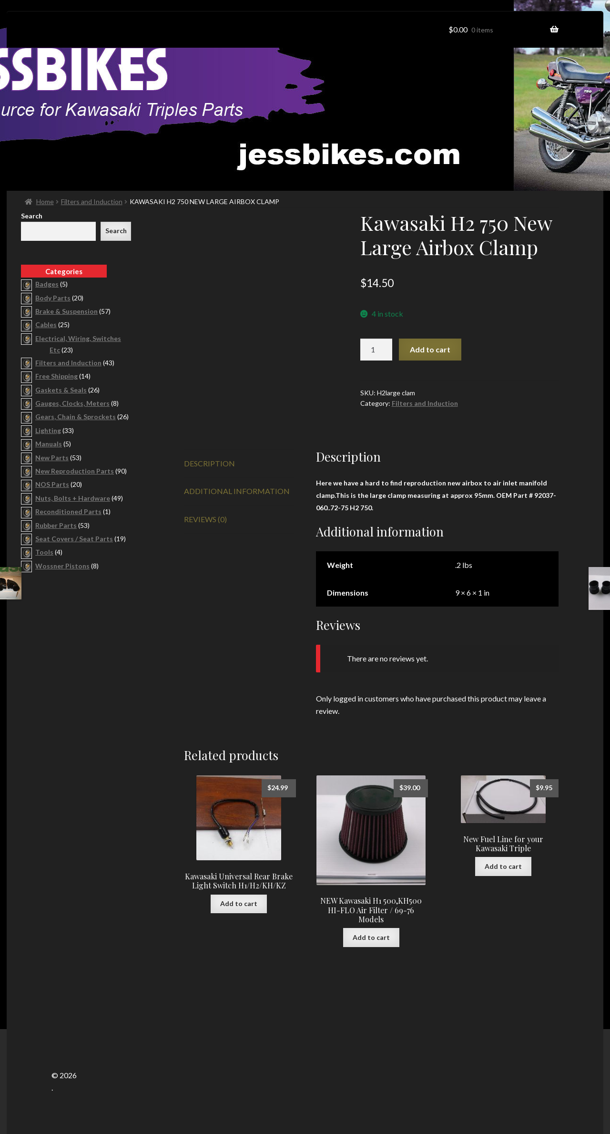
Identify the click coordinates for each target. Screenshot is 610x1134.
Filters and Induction (91, 201)
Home (45, 201)
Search (31, 216)
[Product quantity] (376, 350)
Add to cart (430, 349)
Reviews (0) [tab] (205, 519)
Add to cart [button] (238, 903)
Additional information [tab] (237, 490)
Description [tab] (209, 463)
